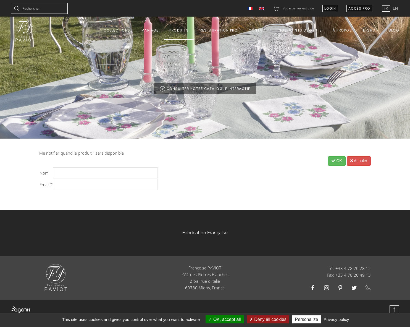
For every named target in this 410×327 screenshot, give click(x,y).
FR (386, 8)
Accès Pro (359, 8)
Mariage (150, 30)
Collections (117, 30)
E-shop (370, 30)
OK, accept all (224, 319)
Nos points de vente (300, 30)
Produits (179, 30)
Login (330, 8)
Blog (394, 30)
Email (46, 184)
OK (337, 161)
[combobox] (39, 8)
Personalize (306, 319)
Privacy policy (336, 319)
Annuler (358, 161)
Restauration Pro (219, 30)
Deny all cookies (268, 319)
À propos (342, 30)
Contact (258, 30)
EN (395, 8)
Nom (44, 173)
